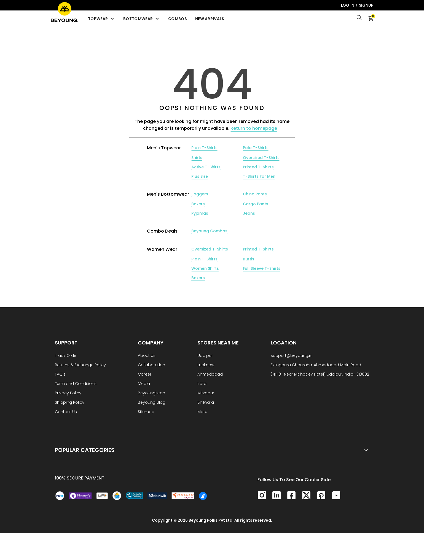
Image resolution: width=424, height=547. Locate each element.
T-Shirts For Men (259, 176)
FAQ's (60, 374)
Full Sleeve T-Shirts (261, 268)
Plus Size (199, 176)
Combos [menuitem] (177, 18)
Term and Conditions (75, 384)
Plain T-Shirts (204, 147)
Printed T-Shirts (258, 167)
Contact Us (66, 412)
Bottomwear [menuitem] (141, 18)
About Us (146, 356)
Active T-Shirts (206, 167)
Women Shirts (205, 268)
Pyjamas (199, 213)
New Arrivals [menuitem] (209, 18)
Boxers (198, 204)
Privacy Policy (68, 393)
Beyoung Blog (151, 402)
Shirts (196, 157)
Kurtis (248, 259)
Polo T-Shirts (256, 147)
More (202, 412)
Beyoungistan (151, 393)
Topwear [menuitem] (101, 18)
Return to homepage (253, 128)
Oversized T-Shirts (261, 157)
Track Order (66, 356)
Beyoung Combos (209, 231)
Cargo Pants (255, 204)
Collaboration (151, 365)
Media (144, 384)
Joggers (199, 194)
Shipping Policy (69, 402)
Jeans (249, 213)
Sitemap (146, 412)
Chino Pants (255, 194)
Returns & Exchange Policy (80, 365)
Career (144, 374)
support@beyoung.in (291, 356)
